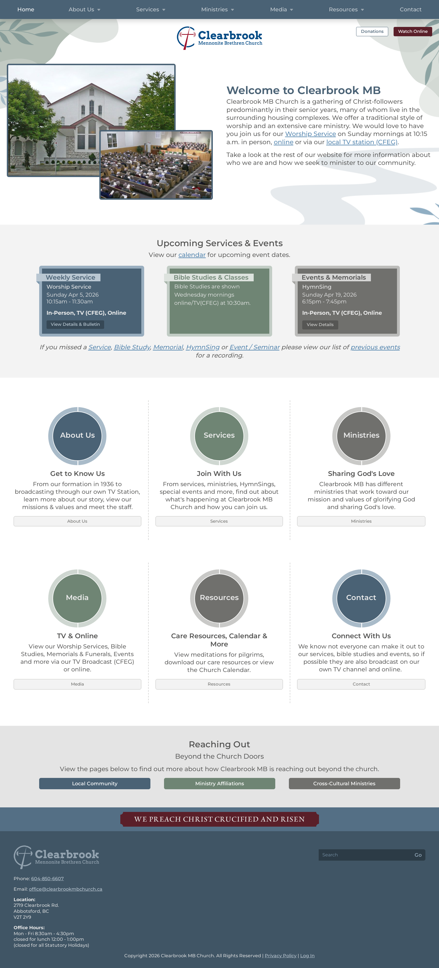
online (283, 142)
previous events (375, 347)
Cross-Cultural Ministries (344, 783)
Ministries (361, 521)
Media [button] (282, 10)
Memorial (168, 347)
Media (77, 684)
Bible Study (132, 347)
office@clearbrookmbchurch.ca (65, 889)
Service (99, 347)
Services (219, 521)
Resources (219, 684)
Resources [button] (347, 10)
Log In (307, 955)
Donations (372, 31)
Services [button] (151, 10)
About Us (77, 521)
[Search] (365, 855)
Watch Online (413, 31)
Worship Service (310, 134)
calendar (192, 255)
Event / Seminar (254, 347)
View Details (320, 324)
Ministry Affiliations (219, 783)
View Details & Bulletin (75, 324)
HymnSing (202, 347)
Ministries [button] (218, 10)
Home (25, 9)
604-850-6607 (47, 878)
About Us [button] (85, 10)
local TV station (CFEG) (362, 142)
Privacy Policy (281, 955)
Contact (411, 9)
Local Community (94, 783)
